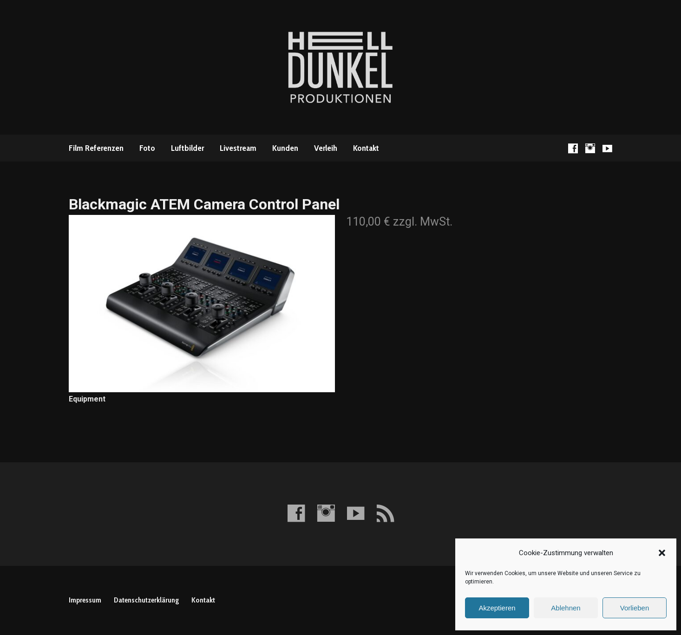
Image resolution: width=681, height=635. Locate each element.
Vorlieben (634, 608)
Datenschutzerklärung (146, 600)
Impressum (85, 600)
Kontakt (366, 148)
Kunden (285, 148)
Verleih (325, 148)
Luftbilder (187, 148)
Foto (147, 148)
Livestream (238, 148)
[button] (662, 552)
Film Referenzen (96, 148)
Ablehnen (565, 608)
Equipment (87, 399)
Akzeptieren (496, 608)
